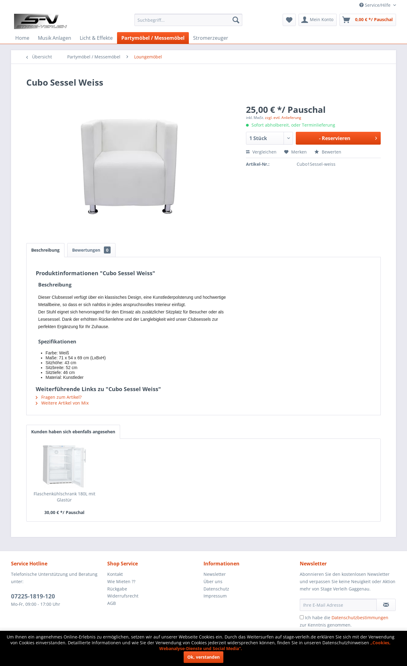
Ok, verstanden (203, 657)
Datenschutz (216, 589)
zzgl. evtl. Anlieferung (283, 117)
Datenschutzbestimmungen (360, 617)
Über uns (213, 581)
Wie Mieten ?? (121, 581)
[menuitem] (188, 20)
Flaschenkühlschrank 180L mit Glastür (64, 497)
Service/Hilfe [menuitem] (375, 5)
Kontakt (115, 574)
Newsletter (215, 574)
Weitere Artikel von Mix (62, 403)
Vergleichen (261, 152)
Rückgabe (117, 589)
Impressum (215, 596)
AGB (111, 603)
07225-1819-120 (33, 596)
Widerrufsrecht (122, 596)
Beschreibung (45, 250)
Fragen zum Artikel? (59, 397)
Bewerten (327, 152)
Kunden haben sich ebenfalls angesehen (73, 432)
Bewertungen (91, 249)
